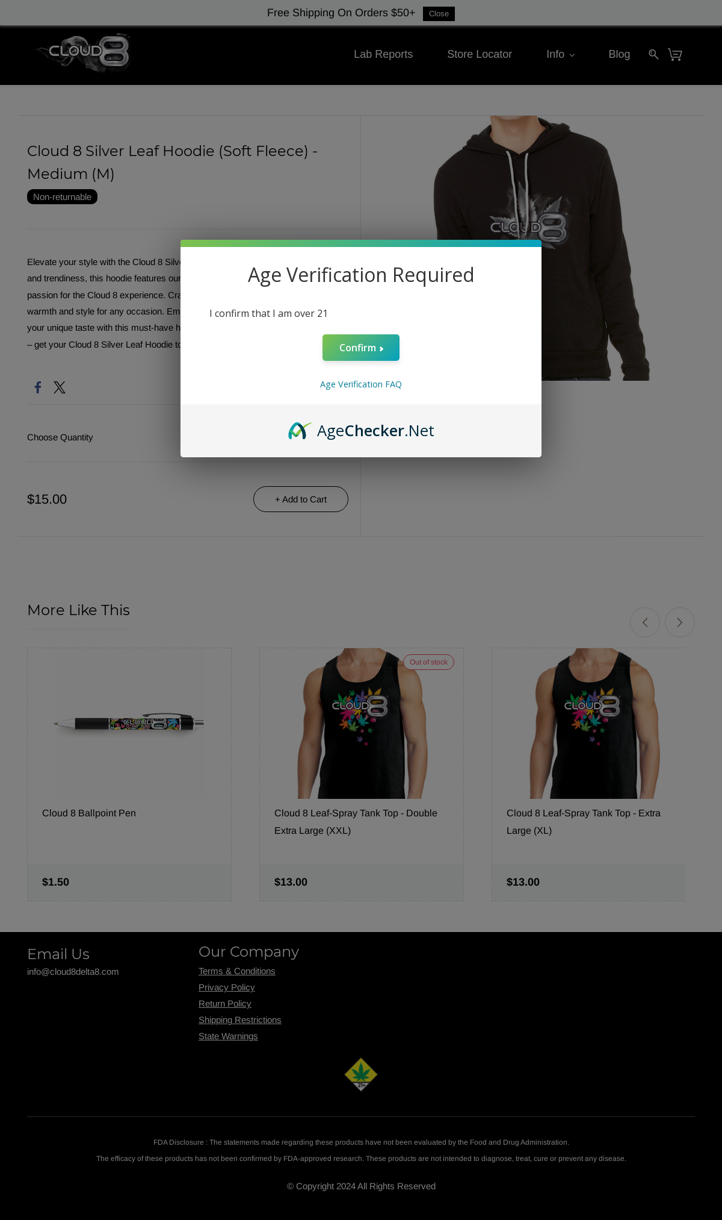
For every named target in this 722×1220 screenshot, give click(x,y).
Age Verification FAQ (361, 384)
